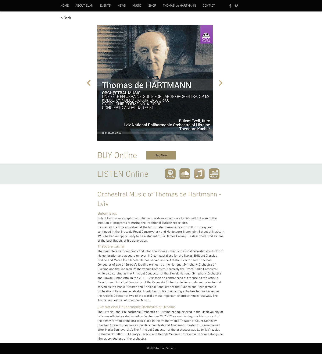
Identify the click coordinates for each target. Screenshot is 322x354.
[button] (84, 5)
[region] (170, 172)
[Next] (89, 83)
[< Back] (75, 18)
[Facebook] (230, 6)
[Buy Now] (161, 155)
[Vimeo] (236, 6)
